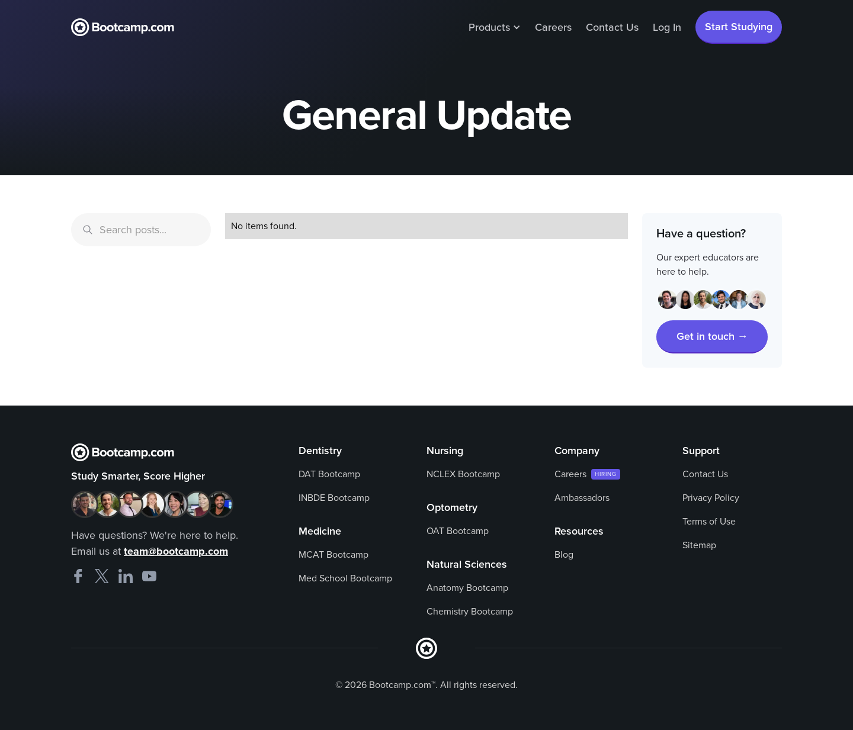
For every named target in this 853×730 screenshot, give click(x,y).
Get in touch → (712, 336)
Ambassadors (582, 498)
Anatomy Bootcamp (467, 588)
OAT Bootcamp (457, 531)
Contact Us (612, 27)
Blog (563, 555)
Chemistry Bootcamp (469, 612)
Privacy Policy (710, 498)
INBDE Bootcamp (334, 498)
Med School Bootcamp (345, 578)
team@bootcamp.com (176, 551)
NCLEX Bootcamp (463, 474)
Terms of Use (709, 522)
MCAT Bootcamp (333, 555)
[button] (495, 27)
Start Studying (738, 26)
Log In (667, 27)
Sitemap (699, 545)
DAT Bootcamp (329, 474)
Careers (553, 27)
